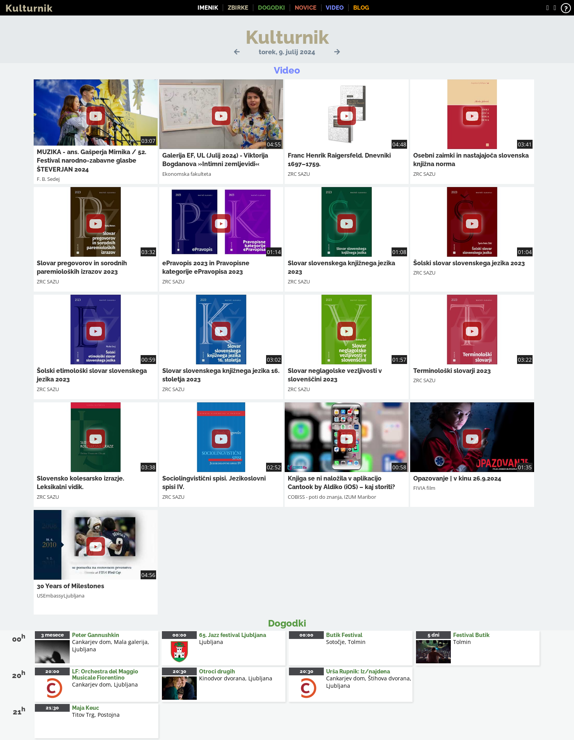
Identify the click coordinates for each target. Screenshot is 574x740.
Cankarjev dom (91, 684)
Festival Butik (471, 635)
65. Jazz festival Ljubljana (232, 635)
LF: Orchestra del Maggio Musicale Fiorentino (105, 674)
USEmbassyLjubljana (60, 595)
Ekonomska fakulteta (186, 173)
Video (335, 7)
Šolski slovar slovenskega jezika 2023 (469, 263)
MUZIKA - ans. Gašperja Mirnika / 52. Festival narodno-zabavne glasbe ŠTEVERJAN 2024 (91, 160)
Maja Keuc (85, 708)
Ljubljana (84, 649)
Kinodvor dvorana (222, 678)
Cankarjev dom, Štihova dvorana (368, 678)
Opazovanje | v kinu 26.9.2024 (457, 478)
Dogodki (271, 7)
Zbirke (238, 7)
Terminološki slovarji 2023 (452, 370)
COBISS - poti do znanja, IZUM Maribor (332, 496)
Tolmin (462, 642)
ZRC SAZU (299, 173)
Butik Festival (344, 635)
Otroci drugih (217, 671)
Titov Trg (83, 714)
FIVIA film (424, 487)
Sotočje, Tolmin (346, 642)
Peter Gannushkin (95, 635)
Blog (361, 7)
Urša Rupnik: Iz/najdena (358, 671)
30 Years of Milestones (70, 586)
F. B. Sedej (48, 178)
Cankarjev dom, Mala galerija (110, 642)
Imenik (208, 7)
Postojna (109, 714)
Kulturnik (29, 8)
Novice (305, 7)
